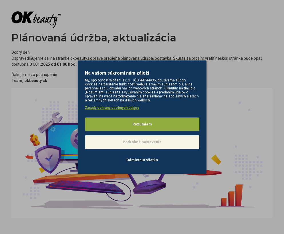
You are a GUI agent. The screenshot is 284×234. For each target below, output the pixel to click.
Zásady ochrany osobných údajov (112, 108)
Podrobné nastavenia (142, 142)
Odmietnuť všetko (142, 160)
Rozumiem (142, 124)
